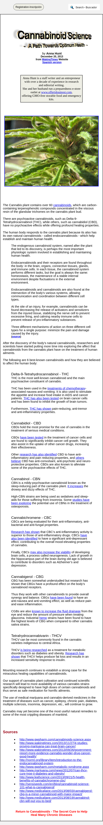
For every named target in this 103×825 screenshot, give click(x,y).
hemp (43, 618)
